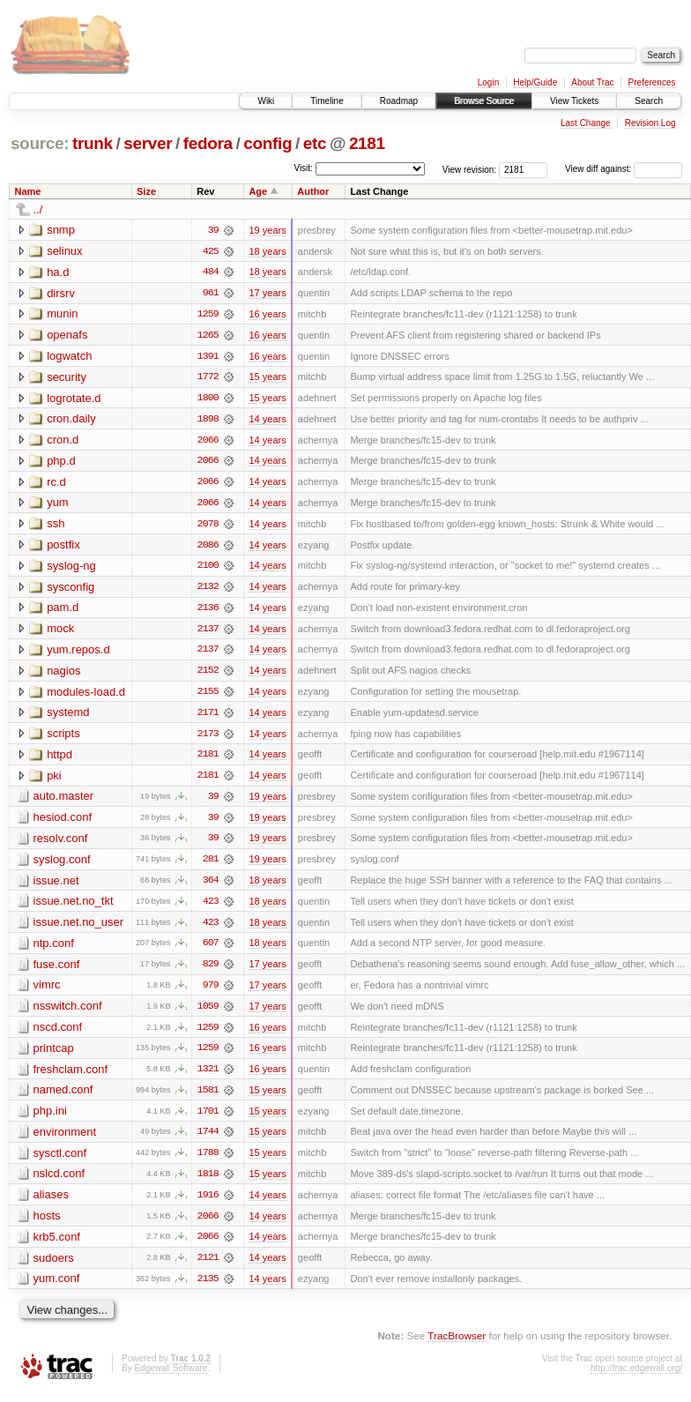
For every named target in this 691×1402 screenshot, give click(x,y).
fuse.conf (56, 970)
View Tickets (574, 101)
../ (38, 209)
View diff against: (623, 169)
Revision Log (650, 123)
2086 (208, 548)
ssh (55, 526)
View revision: (469, 169)
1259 (208, 315)
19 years (267, 230)
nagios (63, 674)
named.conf (63, 1097)
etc (314, 143)
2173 (208, 738)
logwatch (69, 356)
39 (213, 230)
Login (488, 82)
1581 (208, 1098)
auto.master (63, 801)
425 (211, 251)
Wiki (265, 101)
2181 (367, 143)
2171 (208, 717)
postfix (63, 547)
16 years (267, 314)
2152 (208, 674)
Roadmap (399, 101)
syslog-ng (71, 568)
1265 (208, 336)
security (66, 377)
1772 (208, 378)
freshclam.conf (70, 1076)
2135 (208, 1288)
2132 (208, 590)
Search (649, 101)
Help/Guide (535, 82)
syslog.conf (62, 864)
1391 (208, 357)
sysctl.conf (60, 1160)
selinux (64, 250)
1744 (208, 1140)
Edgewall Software (170, 1378)
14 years (267, 420)
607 (211, 950)
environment (65, 1139)
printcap (53, 1055)
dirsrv (61, 293)
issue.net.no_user (78, 928)
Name (28, 191)
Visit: (303, 168)
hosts (47, 1224)
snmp (61, 229)
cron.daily (71, 420)
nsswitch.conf (67, 1012)
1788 (208, 1161)
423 (211, 907)
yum (58, 504)
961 (211, 294)
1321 (208, 1077)
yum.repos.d (78, 653)
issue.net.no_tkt (73, 907)
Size (146, 191)
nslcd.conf (59, 1182)
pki (54, 780)
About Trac (592, 82)
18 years (267, 251)
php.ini (50, 1118)
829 (211, 971)
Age (258, 191)
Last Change (586, 123)
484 (211, 272)
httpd (59, 758)
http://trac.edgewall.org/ (636, 1378)
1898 (208, 421)
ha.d (58, 272)
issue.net (56, 885)
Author (313, 191)
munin (62, 314)
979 (211, 992)
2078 (208, 526)
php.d (61, 462)
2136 (208, 611)
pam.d (62, 610)
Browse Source (484, 101)
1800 (208, 399)
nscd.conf (58, 1033)
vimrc (47, 991)
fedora (208, 143)
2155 (208, 696)
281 (211, 865)
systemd (68, 716)
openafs (67, 335)
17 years (267, 293)
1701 (208, 1119)
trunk (92, 143)
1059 (208, 1013)
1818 (208, 1182)
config (267, 143)
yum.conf (56, 1287)
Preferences (652, 82)
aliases (51, 1203)
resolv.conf (60, 843)
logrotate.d (73, 399)
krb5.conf (56, 1245)
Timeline (326, 101)
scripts (63, 737)
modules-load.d (86, 695)
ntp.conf (53, 949)
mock (60, 631)
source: (40, 143)
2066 (208, 442)
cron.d (62, 441)
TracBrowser (456, 1345)
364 (211, 886)
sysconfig (70, 589)
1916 (208, 1204)
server (147, 143)
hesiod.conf (63, 822)
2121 (208, 1267)
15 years (267, 378)
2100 (208, 569)
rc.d (56, 483)
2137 (208, 632)
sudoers (53, 1266)
